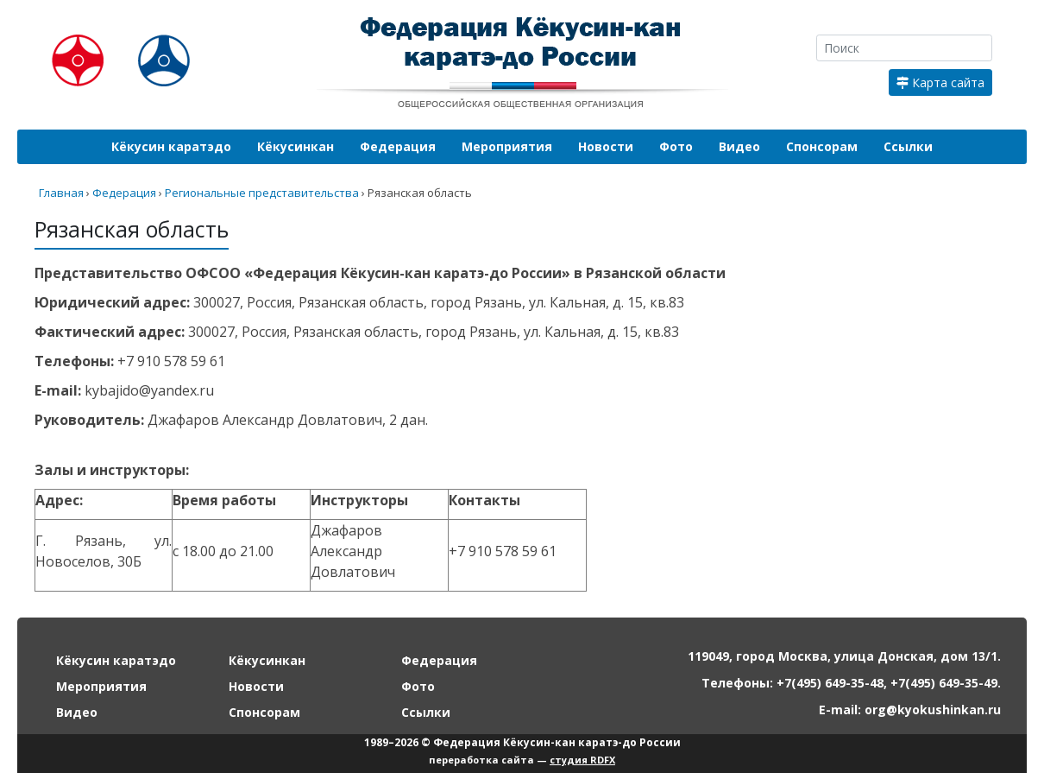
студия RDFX (582, 759)
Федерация (398, 146)
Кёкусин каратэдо (171, 146)
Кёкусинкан (295, 146)
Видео (739, 146)
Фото (676, 146)
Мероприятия (507, 146)
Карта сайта (940, 82)
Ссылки (908, 146)
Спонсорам (822, 146)
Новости (605, 146)
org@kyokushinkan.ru (933, 709)
